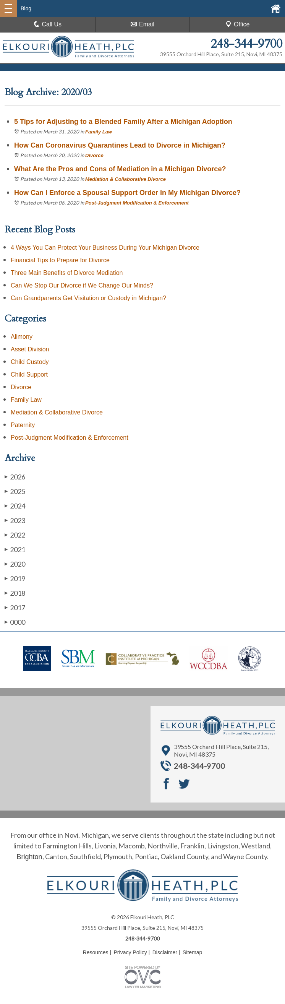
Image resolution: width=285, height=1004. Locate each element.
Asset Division (30, 349)
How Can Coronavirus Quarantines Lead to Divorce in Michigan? (119, 145)
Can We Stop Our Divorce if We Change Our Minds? (82, 285)
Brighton (29, 857)
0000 (15, 622)
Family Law (98, 132)
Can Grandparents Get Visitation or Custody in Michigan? (88, 298)
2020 (15, 564)
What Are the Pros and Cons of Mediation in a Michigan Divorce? (120, 169)
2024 (15, 505)
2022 (15, 535)
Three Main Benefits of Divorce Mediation (67, 273)
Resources (95, 952)
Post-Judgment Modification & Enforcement (137, 203)
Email (142, 24)
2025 (15, 491)
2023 (15, 520)
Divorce (94, 155)
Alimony (21, 336)
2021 (15, 549)
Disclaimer (164, 952)
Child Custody (30, 362)
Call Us (48, 24)
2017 (15, 607)
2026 (15, 476)
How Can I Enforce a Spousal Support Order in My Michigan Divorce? (127, 193)
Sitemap (192, 952)
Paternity (23, 425)
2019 (15, 578)
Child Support (29, 374)
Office (237, 24)
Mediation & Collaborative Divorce (125, 179)
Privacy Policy (130, 952)
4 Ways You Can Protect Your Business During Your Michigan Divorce (105, 247)
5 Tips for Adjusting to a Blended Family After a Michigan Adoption (124, 121)
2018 (15, 593)
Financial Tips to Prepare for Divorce (60, 260)
